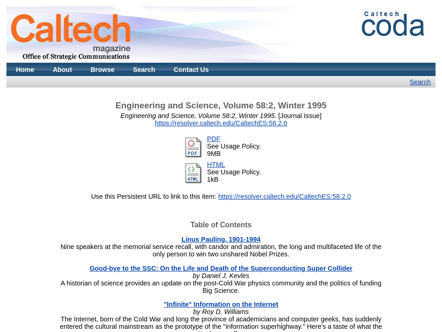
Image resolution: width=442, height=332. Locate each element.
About (62, 69)
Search (144, 69)
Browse (103, 69)
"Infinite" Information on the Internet (221, 304)
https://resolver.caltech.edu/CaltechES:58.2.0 (221, 123)
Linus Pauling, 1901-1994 (221, 239)
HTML (216, 164)
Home (25, 69)
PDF (213, 138)
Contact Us (191, 69)
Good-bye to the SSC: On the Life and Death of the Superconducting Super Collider (221, 268)
